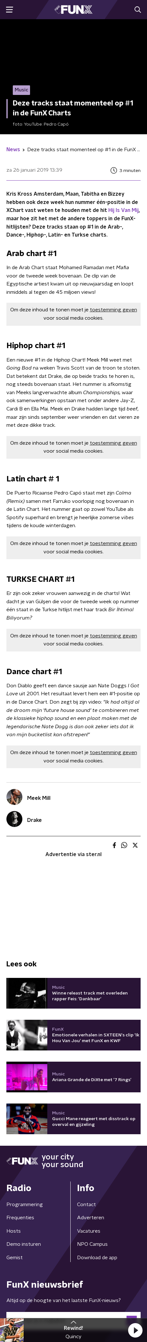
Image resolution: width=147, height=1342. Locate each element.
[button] (135, 1330)
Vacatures (88, 1231)
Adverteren (90, 1217)
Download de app (97, 1257)
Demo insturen (23, 1244)
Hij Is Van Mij (123, 210)
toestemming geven (113, 309)
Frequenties (20, 1217)
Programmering (24, 1204)
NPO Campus (92, 1244)
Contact (86, 1204)
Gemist (14, 1257)
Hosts (13, 1231)
